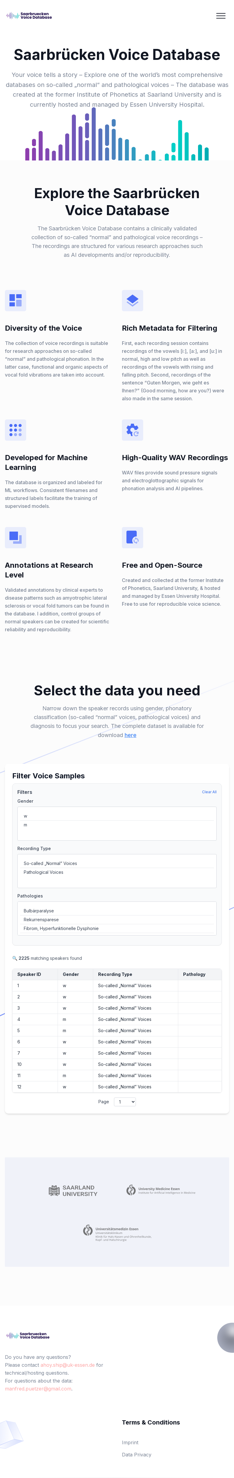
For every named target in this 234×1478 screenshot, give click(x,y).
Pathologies (30, 895)
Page (103, 1101)
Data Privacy (136, 1455)
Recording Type (34, 848)
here (130, 735)
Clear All (209, 792)
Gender (25, 801)
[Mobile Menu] (221, 15)
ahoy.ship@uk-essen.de (68, 1365)
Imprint (130, 1442)
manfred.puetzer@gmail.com (38, 1389)
